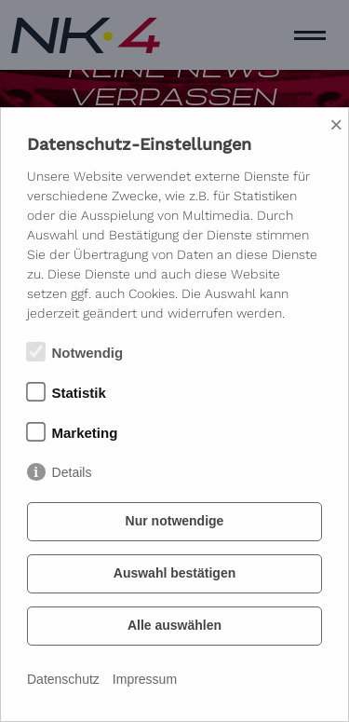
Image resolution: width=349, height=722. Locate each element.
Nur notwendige (175, 520)
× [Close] (335, 124)
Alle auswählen (174, 625)
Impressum (145, 679)
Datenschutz (63, 679)
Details (72, 472)
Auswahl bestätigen (174, 572)
